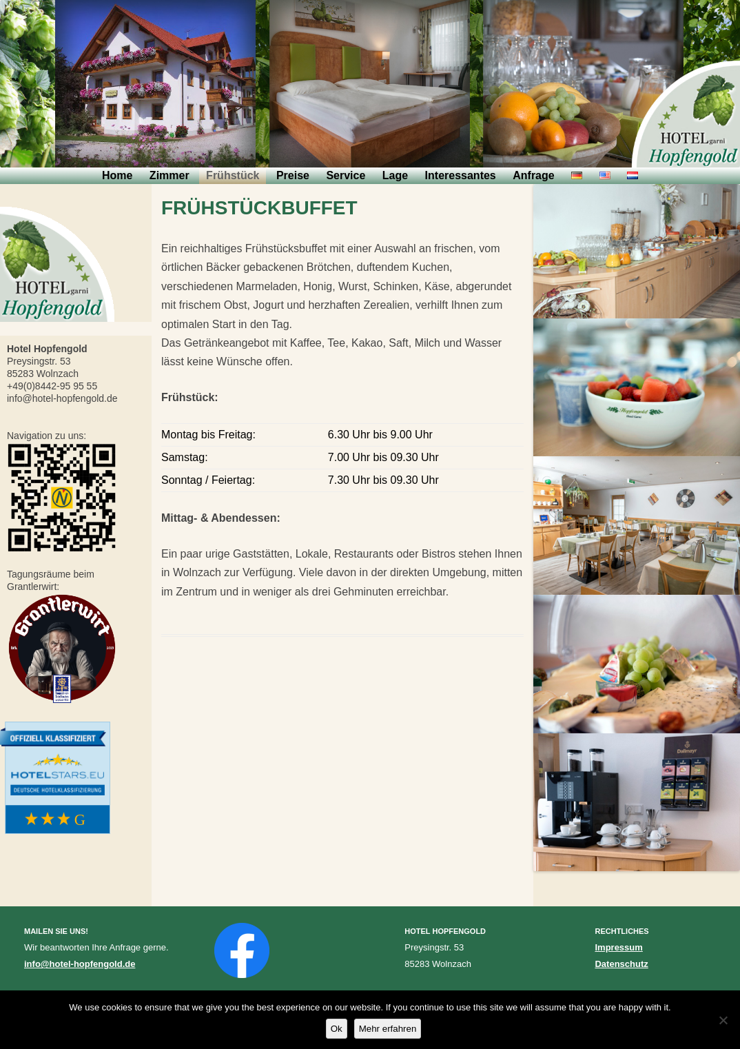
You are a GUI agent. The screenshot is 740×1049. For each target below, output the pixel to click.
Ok (336, 1028)
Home (117, 175)
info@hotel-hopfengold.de (79, 964)
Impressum (618, 947)
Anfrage (533, 175)
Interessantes (460, 175)
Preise (292, 175)
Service (345, 175)
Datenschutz (621, 964)
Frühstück (232, 175)
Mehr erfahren (388, 1028)
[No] (723, 1020)
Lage (395, 175)
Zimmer (169, 175)
